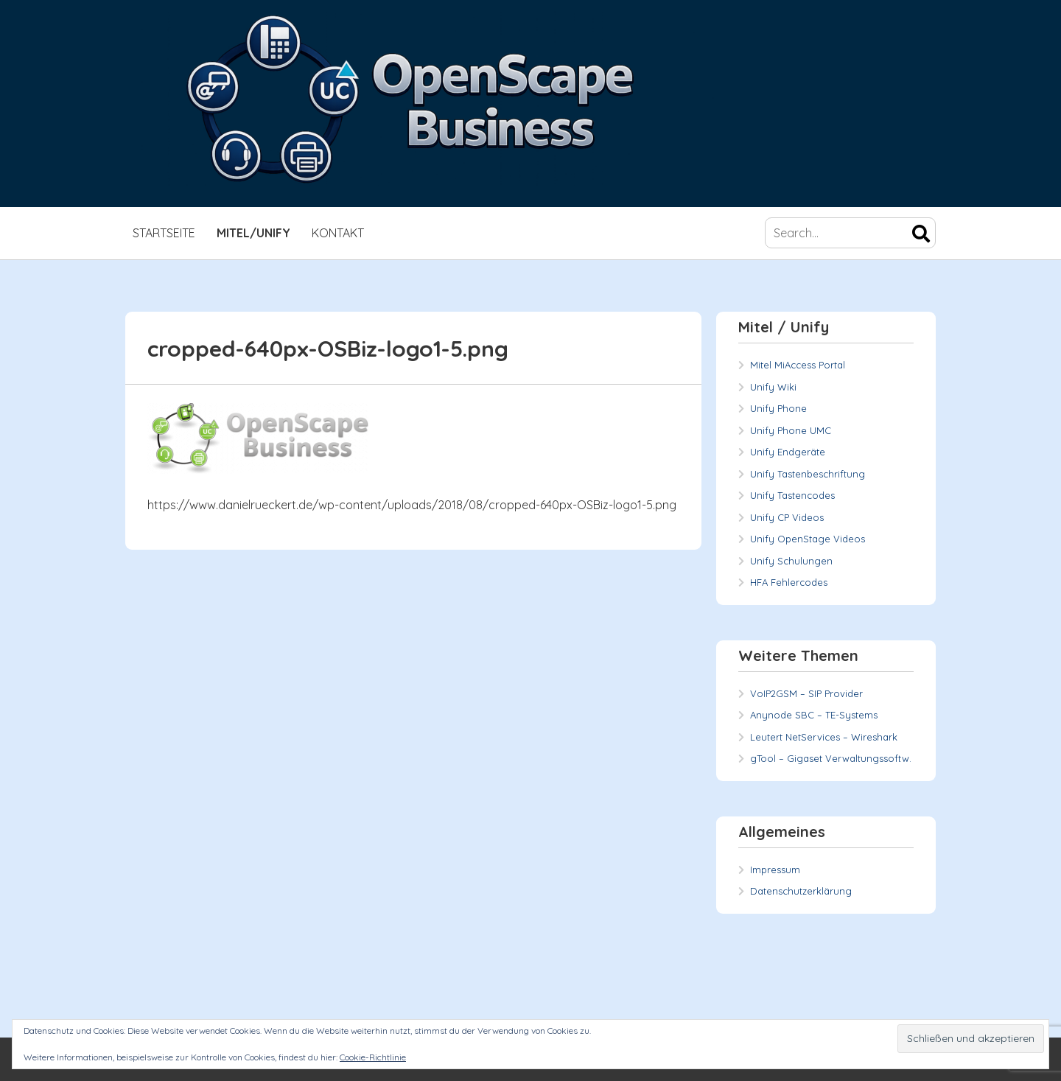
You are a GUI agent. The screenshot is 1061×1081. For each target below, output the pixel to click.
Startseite (164, 232)
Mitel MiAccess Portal (797, 365)
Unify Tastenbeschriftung (807, 474)
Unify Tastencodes (792, 495)
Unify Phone (778, 408)
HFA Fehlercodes (788, 582)
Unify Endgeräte (787, 452)
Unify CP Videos (787, 517)
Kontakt (338, 232)
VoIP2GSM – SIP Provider (806, 693)
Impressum (775, 869)
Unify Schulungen (791, 561)
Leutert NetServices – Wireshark (823, 737)
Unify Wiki (773, 387)
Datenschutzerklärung (801, 891)
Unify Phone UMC (790, 430)
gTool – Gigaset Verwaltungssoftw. (830, 758)
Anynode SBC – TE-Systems (814, 715)
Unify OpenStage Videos (807, 539)
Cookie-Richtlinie (373, 1057)
